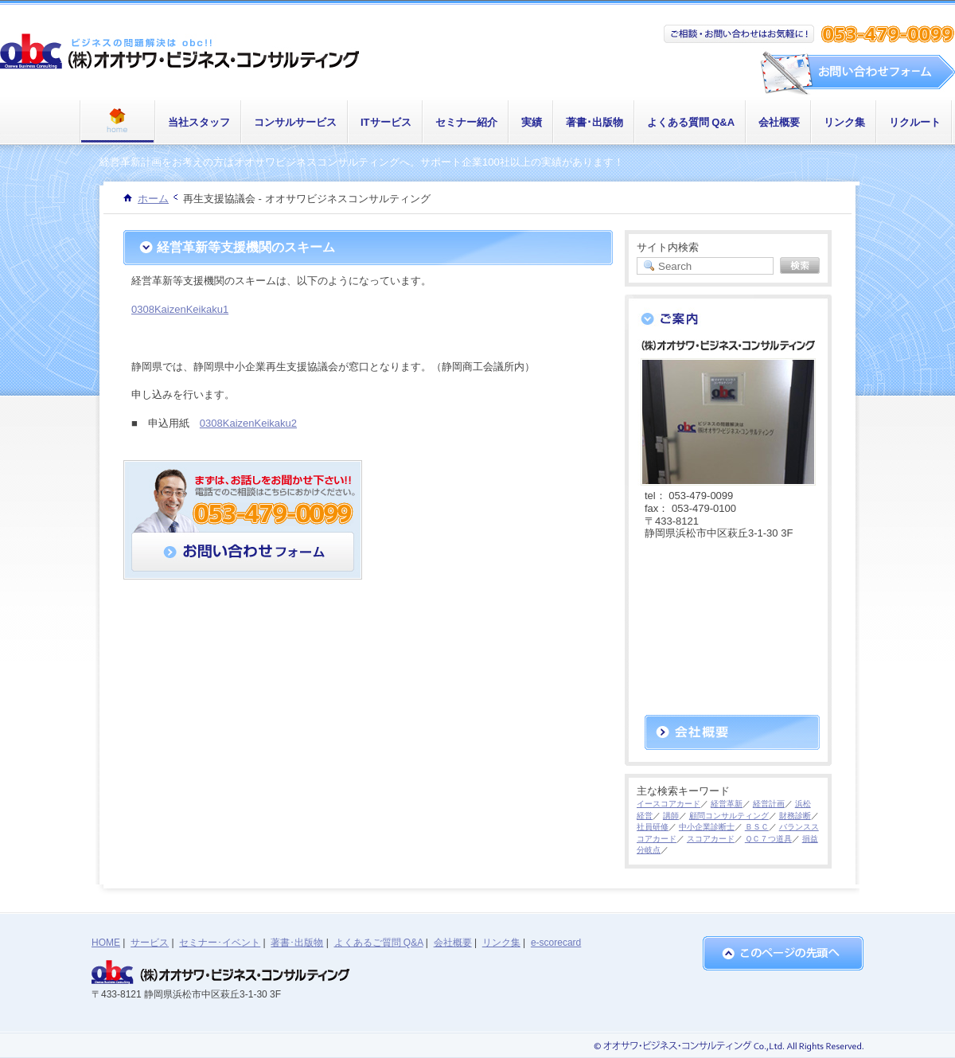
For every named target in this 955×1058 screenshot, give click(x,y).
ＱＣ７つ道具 (768, 838)
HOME (106, 942)
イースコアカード (668, 803)
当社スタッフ (199, 122)
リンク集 (844, 122)
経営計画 (769, 803)
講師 (671, 815)
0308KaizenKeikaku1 (179, 309)
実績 (531, 122)
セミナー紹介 (466, 122)
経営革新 (727, 803)
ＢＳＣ (757, 826)
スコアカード (711, 838)
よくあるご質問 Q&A (378, 942)
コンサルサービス (295, 122)
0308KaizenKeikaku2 (248, 423)
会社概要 (779, 122)
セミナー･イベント (219, 942)
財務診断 (795, 815)
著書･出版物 (594, 122)
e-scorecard (556, 942)
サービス (150, 942)
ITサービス (386, 122)
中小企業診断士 (707, 826)
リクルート (915, 122)
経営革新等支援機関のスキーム (246, 247)
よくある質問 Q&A (691, 122)
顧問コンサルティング (729, 815)
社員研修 (652, 826)
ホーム (153, 199)
